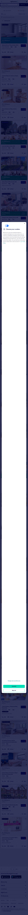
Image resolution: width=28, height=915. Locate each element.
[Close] (24, 223)
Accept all (14, 686)
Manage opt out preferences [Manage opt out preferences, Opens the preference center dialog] (14, 680)
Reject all (14, 690)
